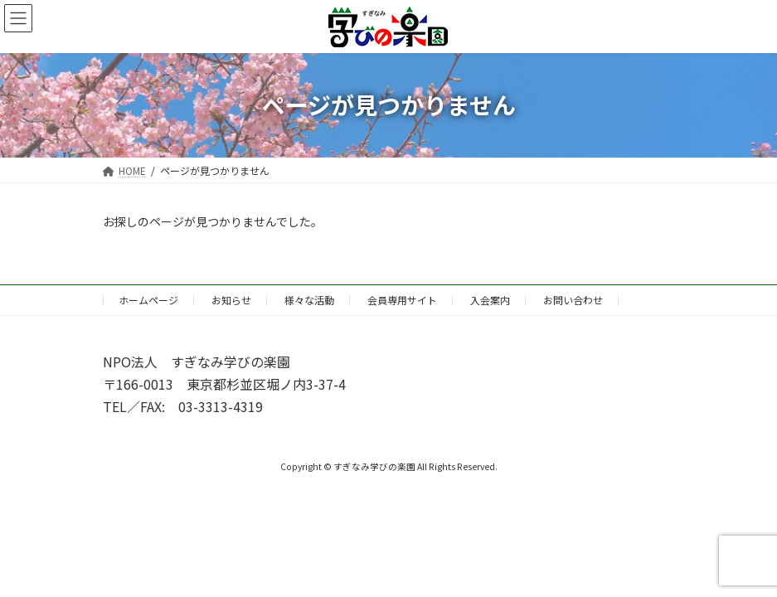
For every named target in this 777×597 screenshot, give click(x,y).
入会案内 (490, 300)
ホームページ (148, 300)
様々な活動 (309, 300)
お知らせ (231, 300)
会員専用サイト (402, 300)
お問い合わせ (573, 300)
